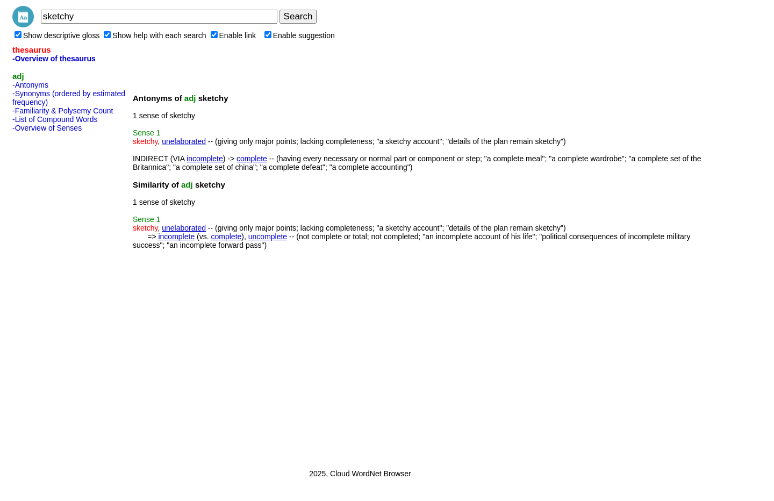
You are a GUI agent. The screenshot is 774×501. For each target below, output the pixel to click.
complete (251, 158)
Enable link (233, 35)
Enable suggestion (299, 35)
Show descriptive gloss (57, 35)
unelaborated (184, 141)
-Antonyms (30, 85)
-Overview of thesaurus (54, 58)
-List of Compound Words (54, 119)
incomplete (205, 158)
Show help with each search (155, 35)
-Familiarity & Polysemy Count (62, 110)
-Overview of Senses (47, 128)
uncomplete (267, 236)
